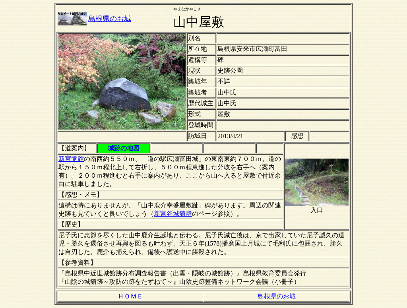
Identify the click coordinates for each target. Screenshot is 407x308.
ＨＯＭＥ (130, 296)
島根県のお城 (109, 19)
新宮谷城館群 (173, 213)
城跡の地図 (124, 148)
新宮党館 (71, 158)
